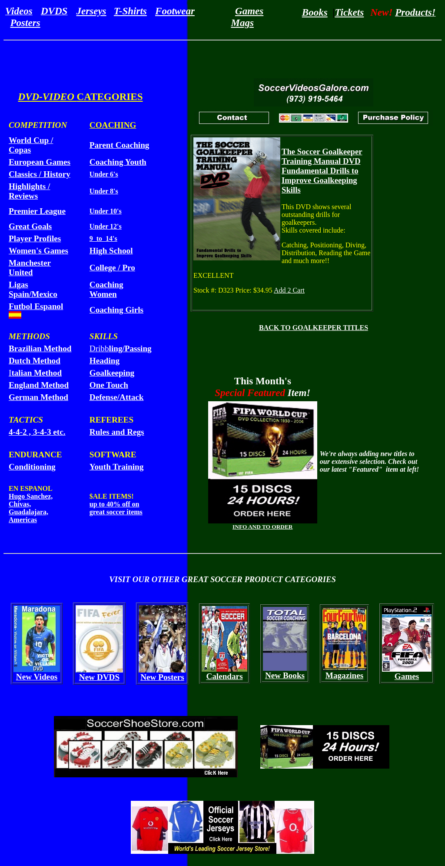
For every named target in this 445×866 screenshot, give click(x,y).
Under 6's (104, 174)
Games (249, 11)
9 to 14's (103, 238)
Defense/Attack (117, 397)
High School (111, 250)
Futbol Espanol (36, 306)
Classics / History (39, 174)
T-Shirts (130, 11)
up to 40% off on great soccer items (116, 508)
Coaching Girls (116, 309)
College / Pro (112, 267)
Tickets (349, 12)
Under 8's (104, 191)
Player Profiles (35, 238)
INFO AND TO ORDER (262, 526)
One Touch (109, 385)
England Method (39, 385)
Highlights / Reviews (29, 191)
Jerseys (91, 11)
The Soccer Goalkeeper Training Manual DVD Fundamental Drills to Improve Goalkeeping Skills (322, 170)
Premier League (37, 211)
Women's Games (38, 250)
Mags (242, 22)
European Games (39, 162)
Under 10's (106, 211)
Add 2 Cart (289, 290)
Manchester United (30, 267)
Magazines (344, 675)
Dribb (121, 348)
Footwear (175, 11)
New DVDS (99, 677)
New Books (285, 675)
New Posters (162, 677)
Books (315, 12)
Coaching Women (106, 289)
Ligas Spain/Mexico (33, 289)
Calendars (224, 676)
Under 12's (106, 226)
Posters (25, 22)
